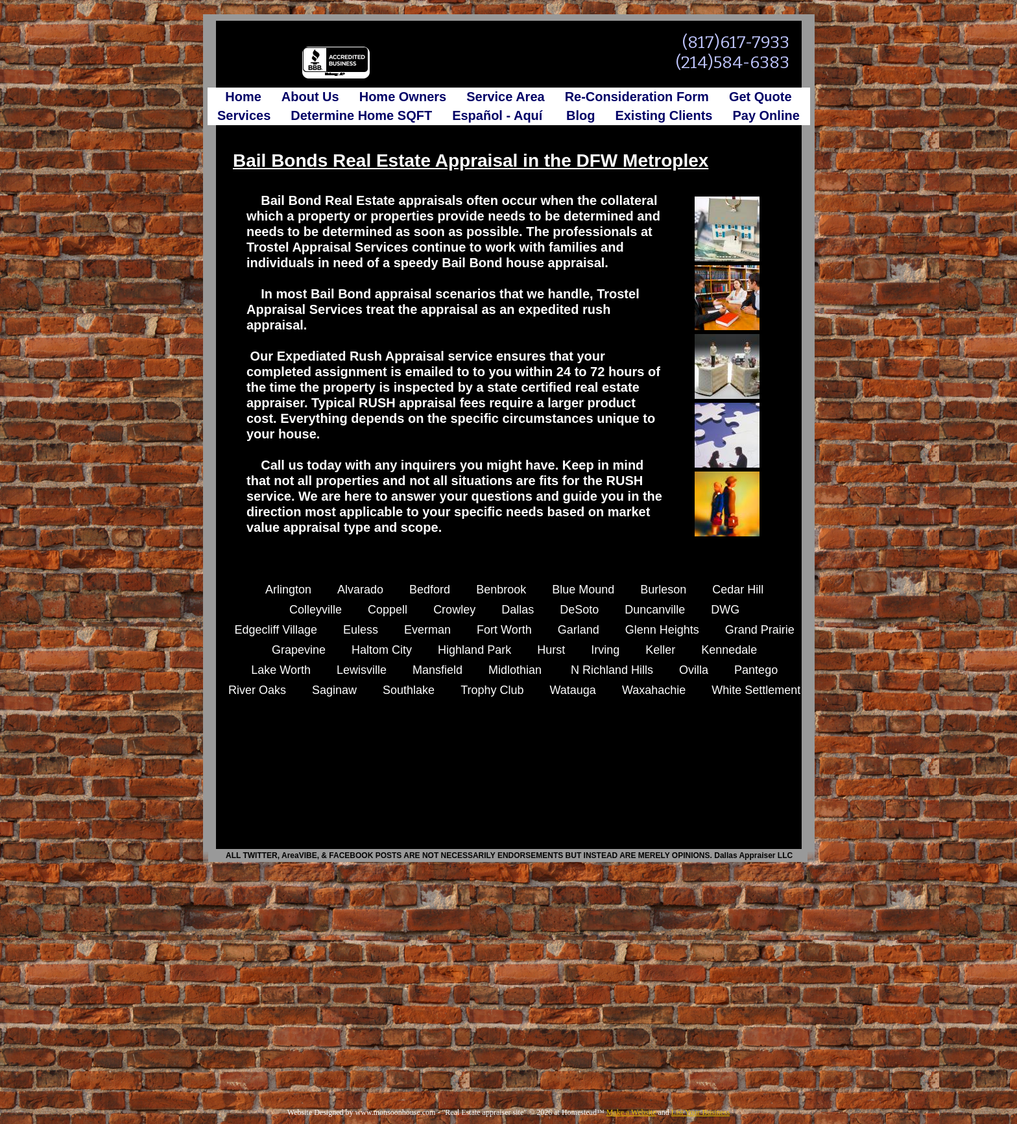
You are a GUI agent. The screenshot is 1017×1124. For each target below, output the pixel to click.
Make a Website (631, 1112)
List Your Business (700, 1112)
